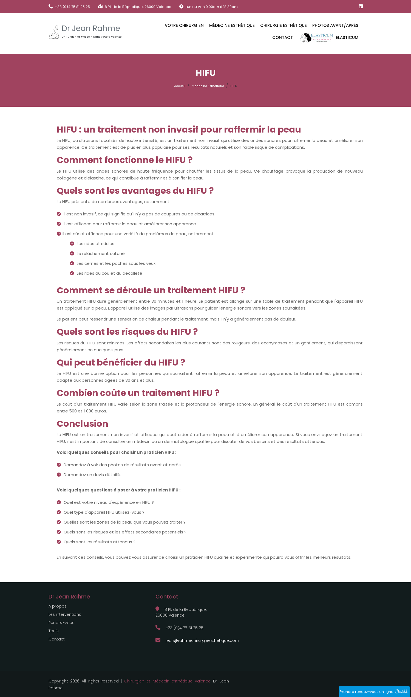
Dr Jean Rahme (91, 28)
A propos (58, 606)
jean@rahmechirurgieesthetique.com (197, 640)
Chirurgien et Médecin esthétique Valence (167, 681)
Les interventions (65, 614)
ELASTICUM (328, 38)
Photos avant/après (335, 25)
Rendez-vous (61, 622)
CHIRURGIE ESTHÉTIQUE (283, 25)
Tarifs (54, 631)
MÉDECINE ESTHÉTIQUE (232, 25)
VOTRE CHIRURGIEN (184, 25)
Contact (282, 37)
